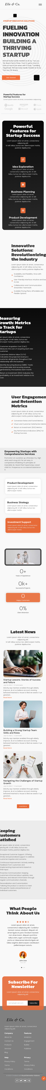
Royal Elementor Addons (31, 1075)
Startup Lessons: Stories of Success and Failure (22, 681)
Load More (23, 806)
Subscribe (33, 1003)
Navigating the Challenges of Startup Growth (22, 782)
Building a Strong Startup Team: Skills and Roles (20, 731)
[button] (23, 557)
